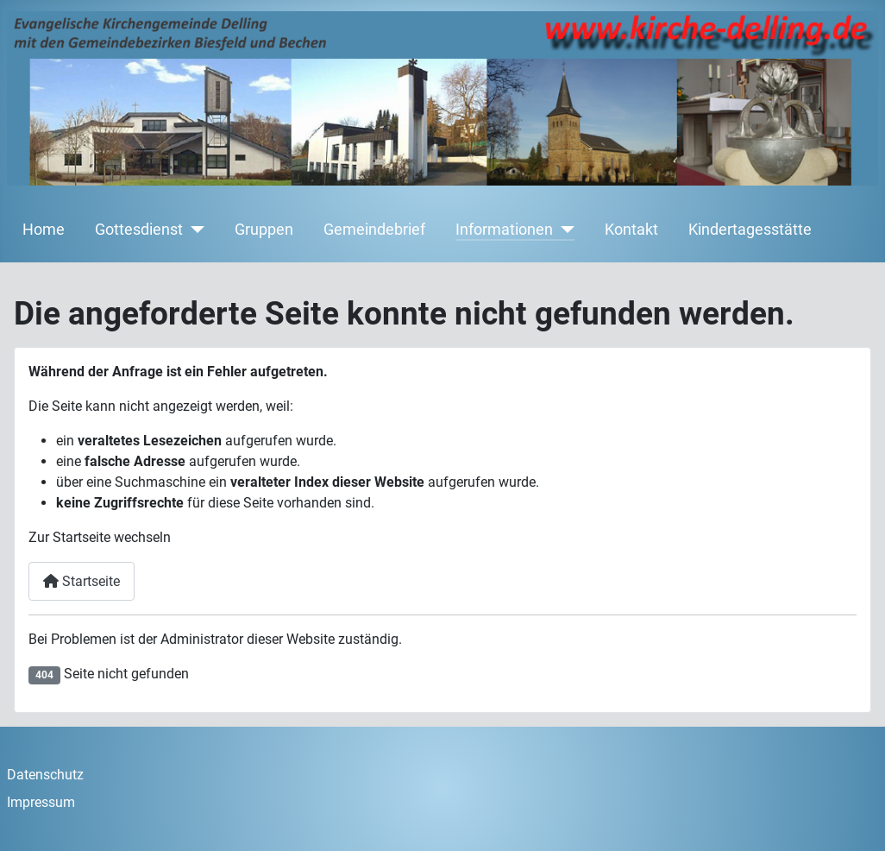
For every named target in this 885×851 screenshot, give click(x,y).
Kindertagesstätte (750, 229)
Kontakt (631, 229)
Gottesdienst (139, 229)
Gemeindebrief (374, 229)
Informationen (504, 229)
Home (43, 229)
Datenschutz (45, 774)
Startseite (81, 581)
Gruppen (264, 229)
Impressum (41, 802)
